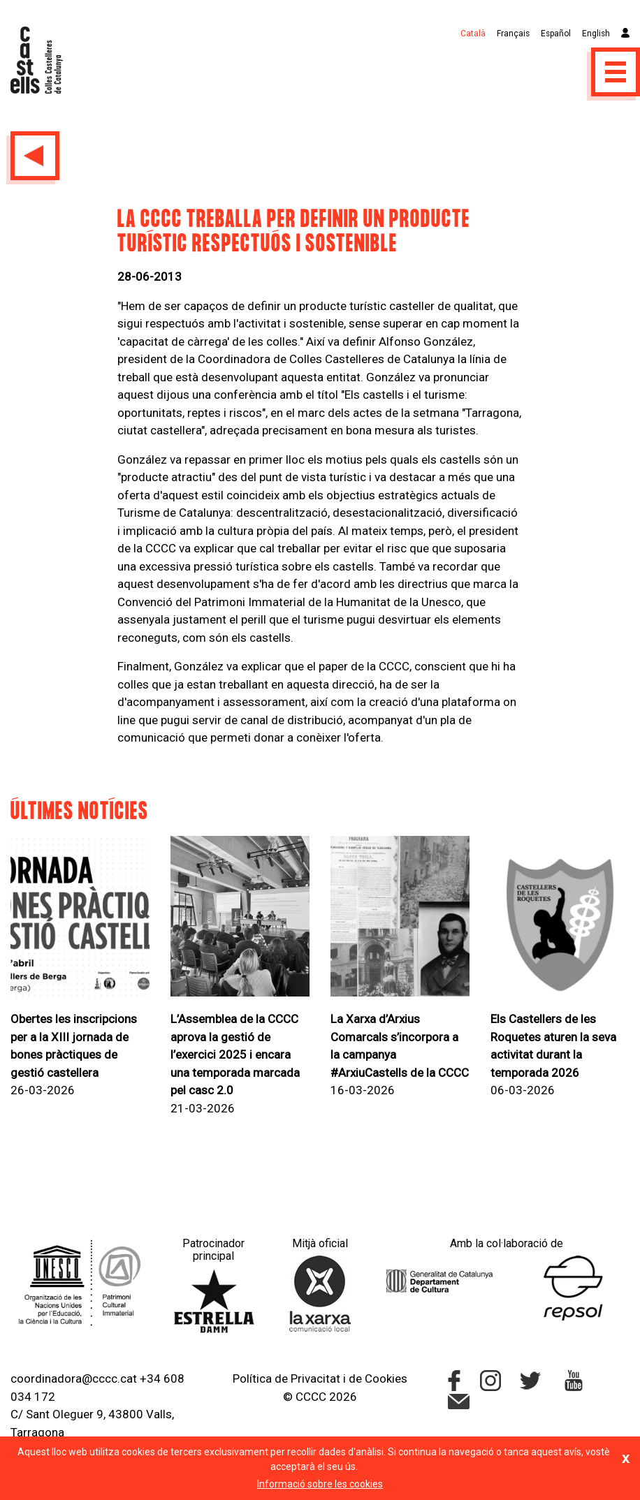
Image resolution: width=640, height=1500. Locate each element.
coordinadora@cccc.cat (73, 1378)
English (596, 33)
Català (473, 33)
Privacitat (315, 1378)
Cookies (386, 1378)
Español (556, 33)
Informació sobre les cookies (320, 1484)
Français (513, 33)
